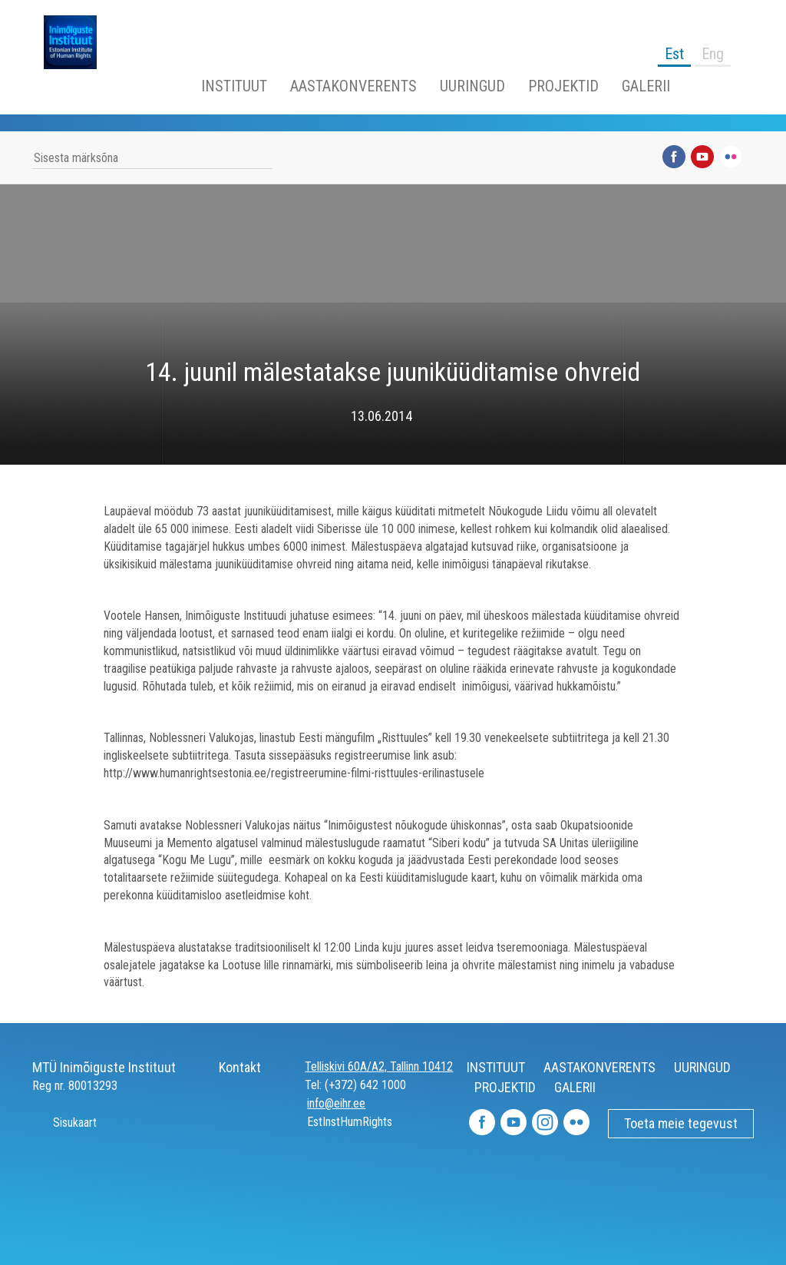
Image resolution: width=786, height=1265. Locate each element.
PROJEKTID (563, 86)
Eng (713, 54)
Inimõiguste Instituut (78, 42)
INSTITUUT (234, 86)
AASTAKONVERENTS (353, 86)
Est (674, 54)
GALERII (646, 86)
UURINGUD (472, 86)
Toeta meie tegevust (681, 1123)
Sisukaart (64, 1122)
